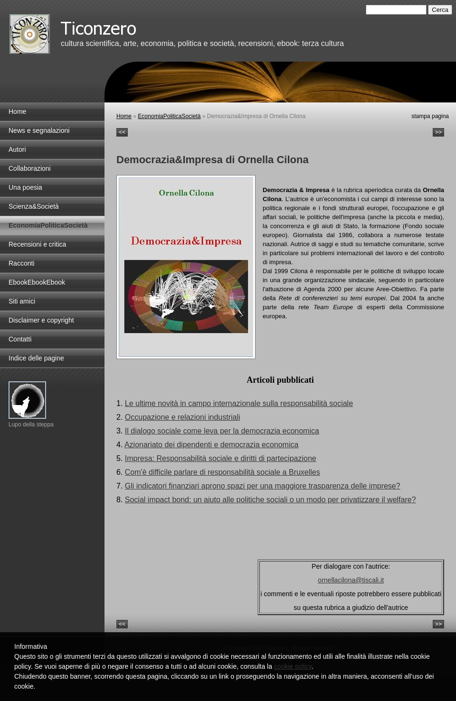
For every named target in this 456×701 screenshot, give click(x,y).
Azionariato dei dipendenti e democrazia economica (211, 445)
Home (124, 116)
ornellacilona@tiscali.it (351, 580)
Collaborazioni (30, 168)
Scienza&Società (34, 206)
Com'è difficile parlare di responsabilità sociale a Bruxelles (222, 472)
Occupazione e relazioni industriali (182, 417)
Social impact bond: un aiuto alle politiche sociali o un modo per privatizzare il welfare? (270, 500)
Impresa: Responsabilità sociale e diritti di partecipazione (220, 458)
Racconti (21, 263)
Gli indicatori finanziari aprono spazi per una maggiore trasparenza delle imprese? (262, 486)
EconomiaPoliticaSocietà (169, 116)
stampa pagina (430, 116)
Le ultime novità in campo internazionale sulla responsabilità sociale (239, 403)
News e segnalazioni (39, 130)
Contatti (20, 339)
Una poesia (25, 187)
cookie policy (293, 666)
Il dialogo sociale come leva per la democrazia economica (222, 431)
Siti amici (22, 301)
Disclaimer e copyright (41, 320)
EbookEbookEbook (37, 282)
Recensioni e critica (37, 244)
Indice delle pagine (36, 358)
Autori (17, 149)
